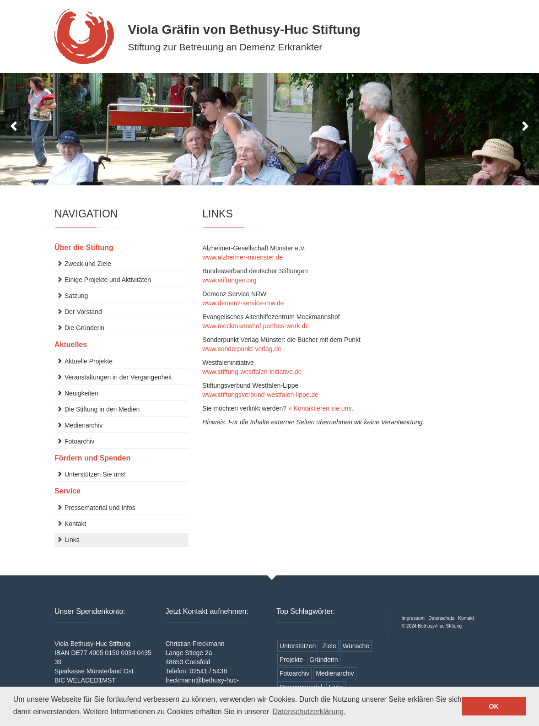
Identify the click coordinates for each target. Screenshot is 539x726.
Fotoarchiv (79, 441)
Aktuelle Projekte (89, 361)
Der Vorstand (83, 311)
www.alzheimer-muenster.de (242, 257)
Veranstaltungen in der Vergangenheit (118, 377)
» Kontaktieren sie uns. (320, 408)
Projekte (291, 659)
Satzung (76, 295)
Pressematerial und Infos (100, 507)
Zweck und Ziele (88, 263)
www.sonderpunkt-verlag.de (241, 348)
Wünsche (356, 646)
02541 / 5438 (208, 671)
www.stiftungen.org (229, 280)
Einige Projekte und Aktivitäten (108, 279)
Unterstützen (298, 646)
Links (72, 539)
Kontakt (75, 523)
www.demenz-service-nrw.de (243, 303)
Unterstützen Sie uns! (95, 474)
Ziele (329, 646)
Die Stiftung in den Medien (102, 409)
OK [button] (494, 706)
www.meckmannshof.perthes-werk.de (255, 326)
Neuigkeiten (81, 393)
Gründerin (323, 659)
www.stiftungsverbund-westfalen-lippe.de (260, 394)
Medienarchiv (83, 425)
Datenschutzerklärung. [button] (309, 711)
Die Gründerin (84, 327)
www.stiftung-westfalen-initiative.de (252, 371)
